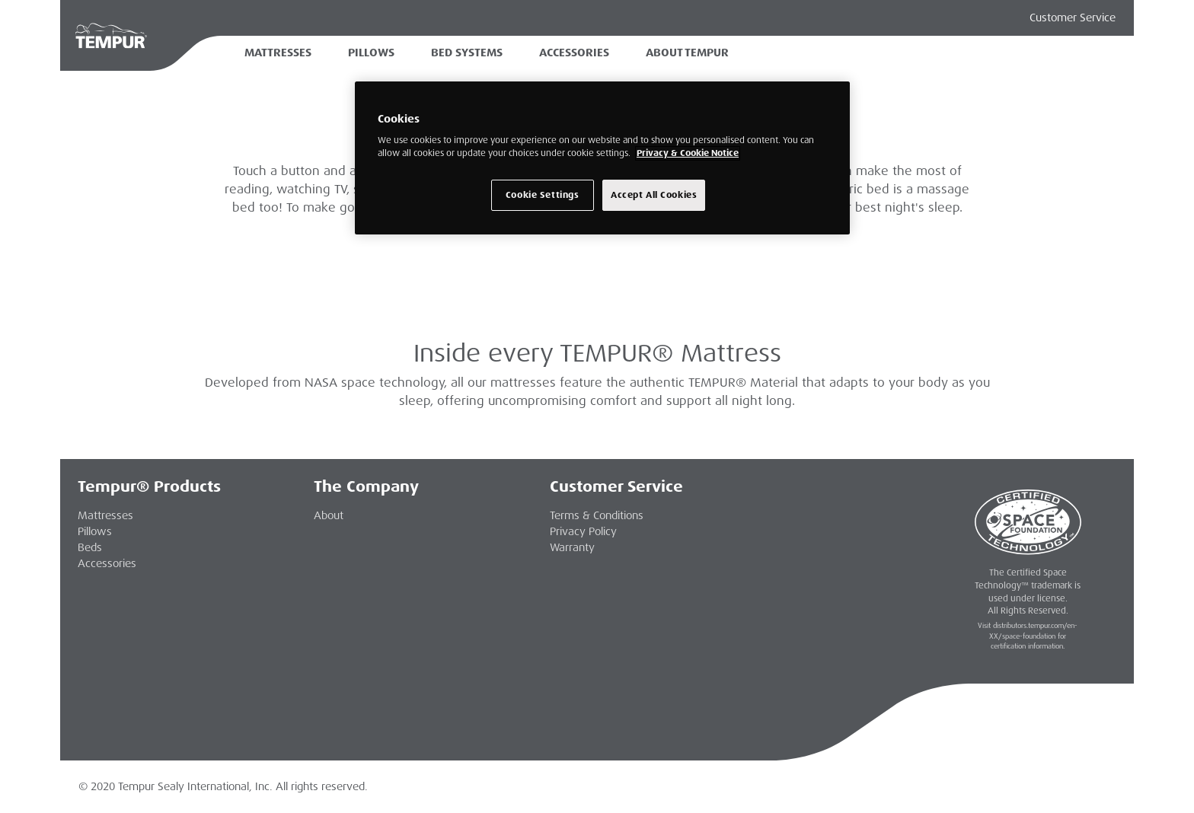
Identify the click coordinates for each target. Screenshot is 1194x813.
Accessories (574, 53)
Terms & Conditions (596, 515)
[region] (602, 158)
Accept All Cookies (654, 195)
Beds (90, 547)
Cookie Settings (542, 195)
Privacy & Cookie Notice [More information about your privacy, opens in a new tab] (688, 153)
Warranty (572, 547)
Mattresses (277, 53)
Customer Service (1073, 17)
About (328, 515)
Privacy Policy (583, 531)
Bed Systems (467, 53)
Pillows (371, 53)
